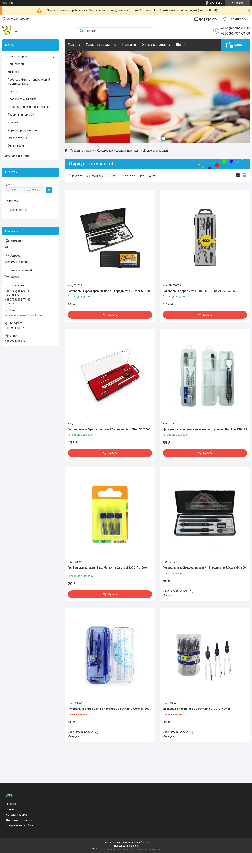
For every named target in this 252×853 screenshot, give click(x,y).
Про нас (11, 809)
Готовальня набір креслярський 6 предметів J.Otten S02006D (109, 429)
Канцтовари (105, 150)
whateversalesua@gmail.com (23, 315)
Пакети (12, 91)
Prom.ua (144, 842)
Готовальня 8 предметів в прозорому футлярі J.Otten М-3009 (109, 708)
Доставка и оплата (17, 155)
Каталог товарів (16, 814)
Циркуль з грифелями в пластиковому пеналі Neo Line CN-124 (205, 429)
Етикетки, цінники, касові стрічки (29, 106)
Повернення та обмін (19, 825)
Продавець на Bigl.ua (126, 845)
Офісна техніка (17, 138)
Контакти (129, 45)
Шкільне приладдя (128, 150)
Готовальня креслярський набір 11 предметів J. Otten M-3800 (109, 291)
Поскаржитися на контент (113, 849)
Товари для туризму (21, 114)
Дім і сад (13, 71)
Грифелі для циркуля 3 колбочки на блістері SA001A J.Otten (108, 567)
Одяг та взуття (17, 145)
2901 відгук (216, 2)
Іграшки (13, 122)
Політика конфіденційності (145, 849)
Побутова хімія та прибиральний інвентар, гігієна (29, 81)
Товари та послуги (99, 45)
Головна (74, 45)
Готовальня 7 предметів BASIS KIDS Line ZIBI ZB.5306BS (200, 291)
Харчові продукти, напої (23, 130)
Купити (113, 314)
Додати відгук (238, 19)
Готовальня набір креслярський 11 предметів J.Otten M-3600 (204, 567)
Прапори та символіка (22, 99)
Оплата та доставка (156, 45)
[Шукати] (81, 31)
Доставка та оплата (19, 820)
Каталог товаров (16, 56)
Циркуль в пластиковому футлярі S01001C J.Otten (197, 708)
